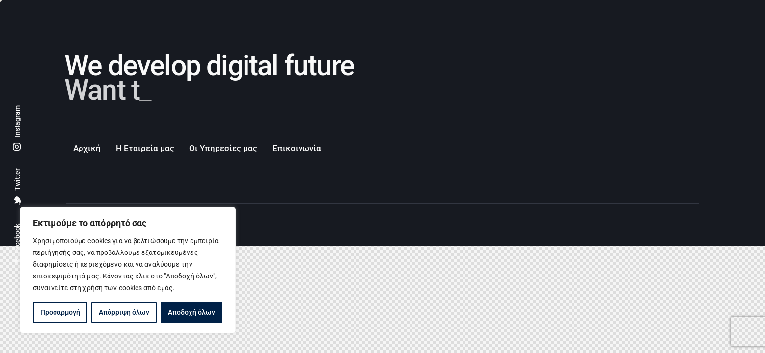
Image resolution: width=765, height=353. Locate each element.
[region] (128, 270)
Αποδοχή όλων (191, 312)
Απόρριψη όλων (124, 312)
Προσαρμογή (60, 312)
